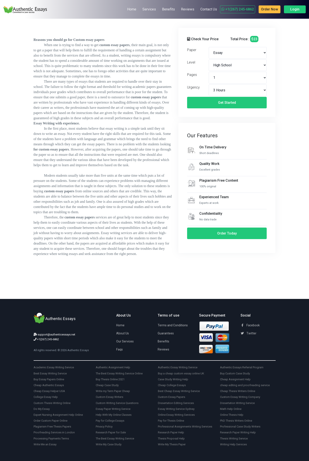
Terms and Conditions (173, 325)
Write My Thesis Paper (172, 444)
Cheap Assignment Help (235, 379)
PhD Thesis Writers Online (236, 420)
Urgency (193, 87)
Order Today (227, 233)
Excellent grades (209, 169)
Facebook (250, 325)
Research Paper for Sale (111, 432)
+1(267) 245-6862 (237, 9)
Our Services (125, 341)
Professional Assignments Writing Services (185, 426)
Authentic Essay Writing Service (177, 367)
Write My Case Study (108, 444)
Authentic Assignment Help (113, 367)
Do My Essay (42, 409)
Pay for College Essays (110, 420)
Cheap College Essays (172, 385)
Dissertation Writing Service (237, 403)
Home (131, 9)
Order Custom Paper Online (50, 420)
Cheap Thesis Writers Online (237, 391)
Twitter (248, 333)
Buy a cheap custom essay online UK (181, 373)
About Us (122, 333)
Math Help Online (230, 409)
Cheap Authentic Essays (49, 385)
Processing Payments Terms (51, 438)
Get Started (227, 103)
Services (149, 9)
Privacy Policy (104, 426)
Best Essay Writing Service (50, 373)
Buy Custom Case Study (235, 373)
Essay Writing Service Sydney (176, 409)
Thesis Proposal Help (171, 438)
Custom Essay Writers (109, 397)
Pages (192, 75)
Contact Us (208, 9)
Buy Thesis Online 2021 (110, 379)
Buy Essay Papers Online (49, 379)
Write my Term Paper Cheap (113, 391)
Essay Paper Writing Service (113, 409)
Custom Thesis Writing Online (52, 403)
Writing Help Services (233, 444)
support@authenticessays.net (54, 334)
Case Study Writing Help (173, 379)
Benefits (168, 9)
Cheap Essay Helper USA (49, 391)
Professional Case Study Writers (240, 426)
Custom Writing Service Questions (117, 403)
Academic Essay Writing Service (54, 367)
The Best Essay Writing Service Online (119, 373)
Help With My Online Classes (113, 414)
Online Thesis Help (231, 414)
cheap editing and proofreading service (245, 385)
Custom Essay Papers (171, 397)
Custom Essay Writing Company (240, 397)
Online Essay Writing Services (176, 414)
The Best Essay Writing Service (115, 438)
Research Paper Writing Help (238, 432)
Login (294, 9)
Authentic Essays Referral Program (241, 367)
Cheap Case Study (107, 385)
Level (191, 62)
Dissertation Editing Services (176, 403)
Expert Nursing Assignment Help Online (58, 414)
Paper (191, 50)
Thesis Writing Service (234, 438)
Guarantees (166, 333)
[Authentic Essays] (19, 9)
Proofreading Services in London (54, 432)
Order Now (269, 9)
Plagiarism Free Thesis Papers (52, 426)
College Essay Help (46, 397)
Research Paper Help (171, 432)
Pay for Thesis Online (171, 420)
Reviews (187, 9)
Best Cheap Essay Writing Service (179, 391)
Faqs (119, 349)
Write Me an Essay (45, 444)
